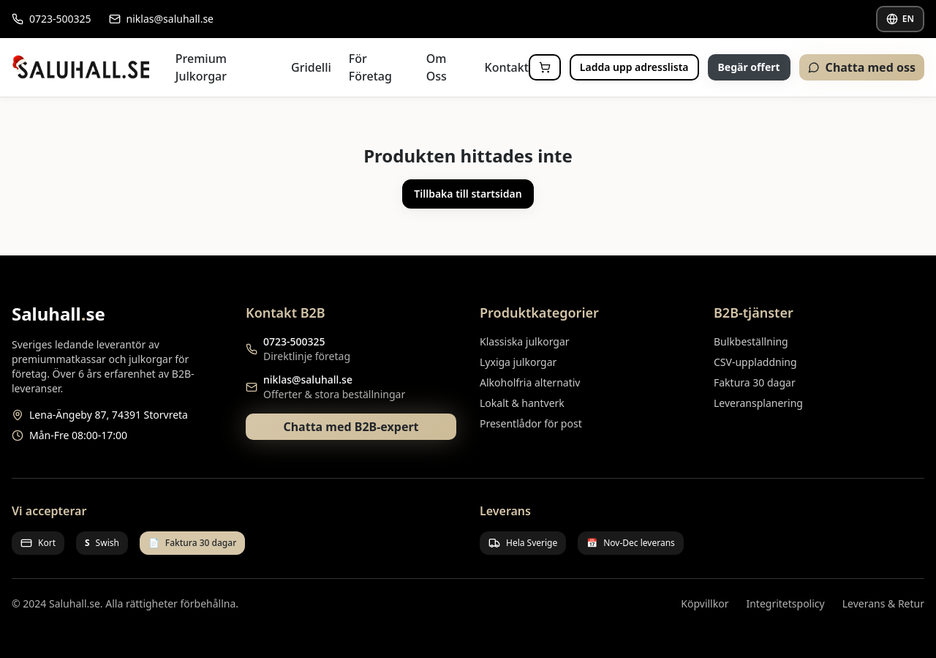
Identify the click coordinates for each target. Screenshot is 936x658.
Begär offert (749, 67)
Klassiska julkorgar (525, 341)
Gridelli (311, 67)
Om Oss (436, 67)
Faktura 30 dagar (755, 382)
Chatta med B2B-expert (350, 427)
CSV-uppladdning (755, 362)
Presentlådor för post (531, 423)
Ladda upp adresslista (634, 67)
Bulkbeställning (751, 341)
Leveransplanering (758, 403)
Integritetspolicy (785, 603)
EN (900, 18)
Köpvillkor (704, 603)
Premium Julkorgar (201, 67)
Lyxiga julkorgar (518, 362)
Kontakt (507, 67)
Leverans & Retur (883, 603)
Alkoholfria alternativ (530, 382)
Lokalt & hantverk (522, 403)
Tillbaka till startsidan (467, 194)
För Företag (370, 67)
